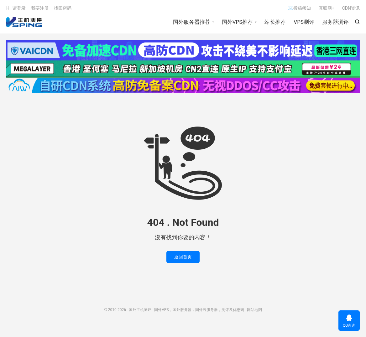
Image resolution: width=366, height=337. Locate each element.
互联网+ (326, 8)
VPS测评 (304, 22)
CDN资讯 (351, 8)
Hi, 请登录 (16, 8)
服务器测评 (335, 22)
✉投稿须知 (299, 8)
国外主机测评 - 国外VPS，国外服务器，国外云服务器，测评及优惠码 (24, 22)
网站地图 (254, 310)
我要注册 (40, 8)
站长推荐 (275, 22)
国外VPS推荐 (237, 22)
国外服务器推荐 (191, 22)
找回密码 (62, 8)
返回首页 (183, 256)
